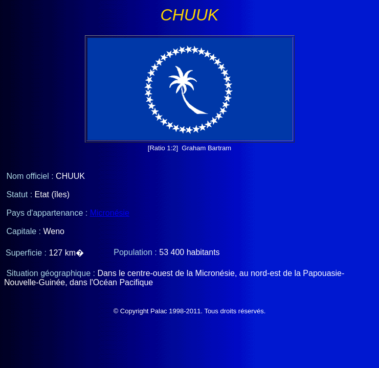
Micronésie (109, 213)
